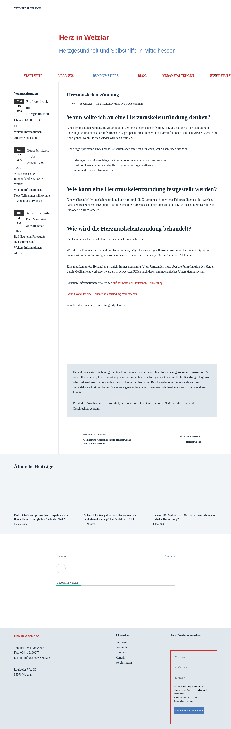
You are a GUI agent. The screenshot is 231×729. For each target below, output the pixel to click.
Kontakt (120, 657)
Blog (142, 75)
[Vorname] (191, 657)
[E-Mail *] (191, 677)
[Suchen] (215, 75)
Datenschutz (123, 647)
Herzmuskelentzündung (110, 104)
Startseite (33, 75)
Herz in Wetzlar (84, 37)
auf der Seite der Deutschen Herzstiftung (138, 283)
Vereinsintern (124, 662)
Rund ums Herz (108, 76)
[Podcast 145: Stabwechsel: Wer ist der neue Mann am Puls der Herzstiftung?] (185, 491)
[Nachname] (191, 667)
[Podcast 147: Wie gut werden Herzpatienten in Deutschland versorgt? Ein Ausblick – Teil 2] (46, 491)
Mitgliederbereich (27, 8)
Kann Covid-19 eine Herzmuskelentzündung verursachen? (102, 294)
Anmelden (170, 556)
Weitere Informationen (28, 132)
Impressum (122, 642)
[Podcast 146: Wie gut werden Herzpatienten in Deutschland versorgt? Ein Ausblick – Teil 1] (115, 491)
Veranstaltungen (178, 75)
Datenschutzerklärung (183, 701)
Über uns (68, 76)
